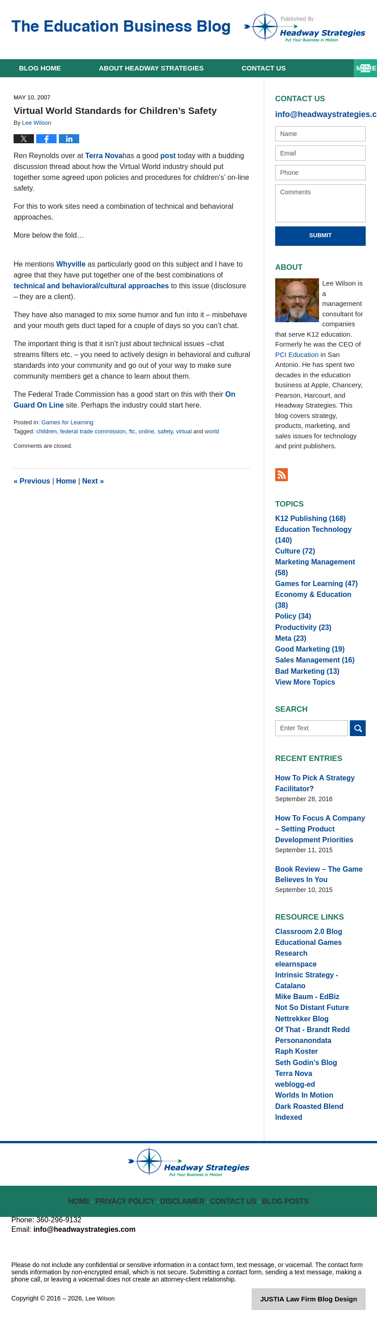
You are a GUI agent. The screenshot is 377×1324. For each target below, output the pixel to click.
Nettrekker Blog (298, 1000)
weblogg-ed (292, 1080)
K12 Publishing (306, 517)
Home (40, 68)
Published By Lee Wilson (304, 26)
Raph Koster (294, 1040)
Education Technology (317, 531)
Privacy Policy (130, 1199)
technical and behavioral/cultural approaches (91, 286)
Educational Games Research (319, 933)
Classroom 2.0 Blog (304, 920)
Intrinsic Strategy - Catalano (317, 960)
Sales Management (310, 650)
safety (165, 431)
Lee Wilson (101, 1302)
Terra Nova (103, 156)
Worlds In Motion (300, 1093)
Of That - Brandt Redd (308, 1013)
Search (358, 725)
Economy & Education (315, 584)
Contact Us (234, 1199)
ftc (132, 431)
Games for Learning (67, 422)
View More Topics (301, 677)
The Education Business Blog (120, 27)
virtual (184, 431)
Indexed (287, 1120)
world (212, 431)
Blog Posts (284, 1199)
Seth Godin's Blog (302, 1053)
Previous (32, 481)
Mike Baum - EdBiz (303, 973)
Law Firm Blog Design (322, 1303)
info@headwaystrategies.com (320, 113)
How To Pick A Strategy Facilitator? (310, 778)
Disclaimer (184, 1199)
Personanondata (300, 1027)
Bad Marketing (303, 664)
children (46, 431)
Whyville (71, 264)
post (168, 156)
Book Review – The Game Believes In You (313, 863)
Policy (291, 597)
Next (93, 481)
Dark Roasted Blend (305, 1107)
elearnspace (293, 947)
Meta (289, 624)
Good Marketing (305, 637)
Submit (320, 233)
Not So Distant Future (307, 987)
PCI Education (297, 353)
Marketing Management (316, 557)
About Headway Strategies (151, 68)
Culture (292, 544)
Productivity (300, 611)
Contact (264, 68)
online (146, 431)
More (357, 68)
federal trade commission (93, 431)
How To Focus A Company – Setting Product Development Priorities (319, 821)
